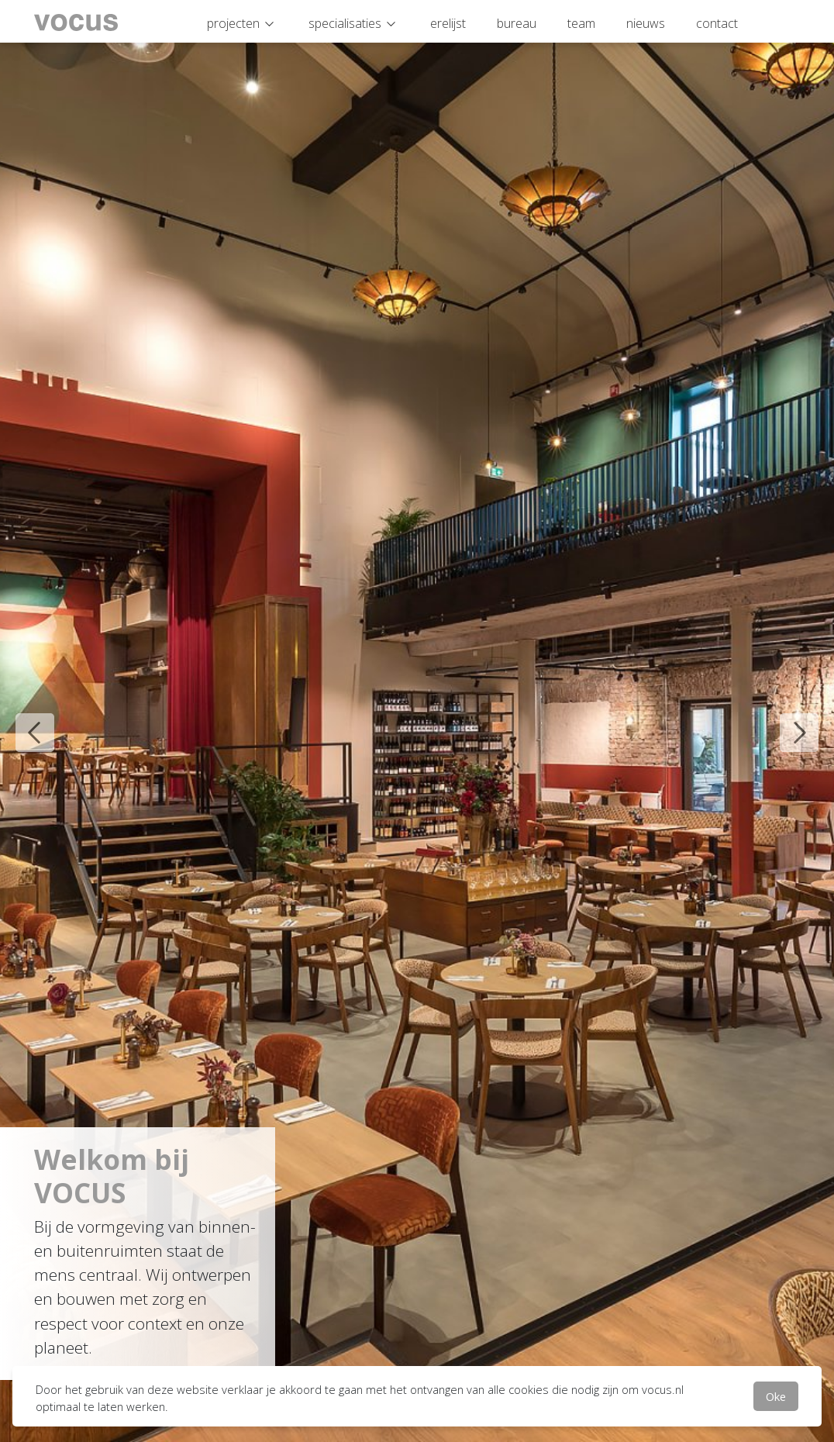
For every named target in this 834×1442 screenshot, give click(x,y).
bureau (516, 23)
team (581, 23)
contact (717, 23)
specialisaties (344, 23)
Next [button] (787, 721)
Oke (776, 1396)
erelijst (448, 23)
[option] (417, 721)
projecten (233, 23)
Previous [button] (23, 721)
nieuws (645, 23)
